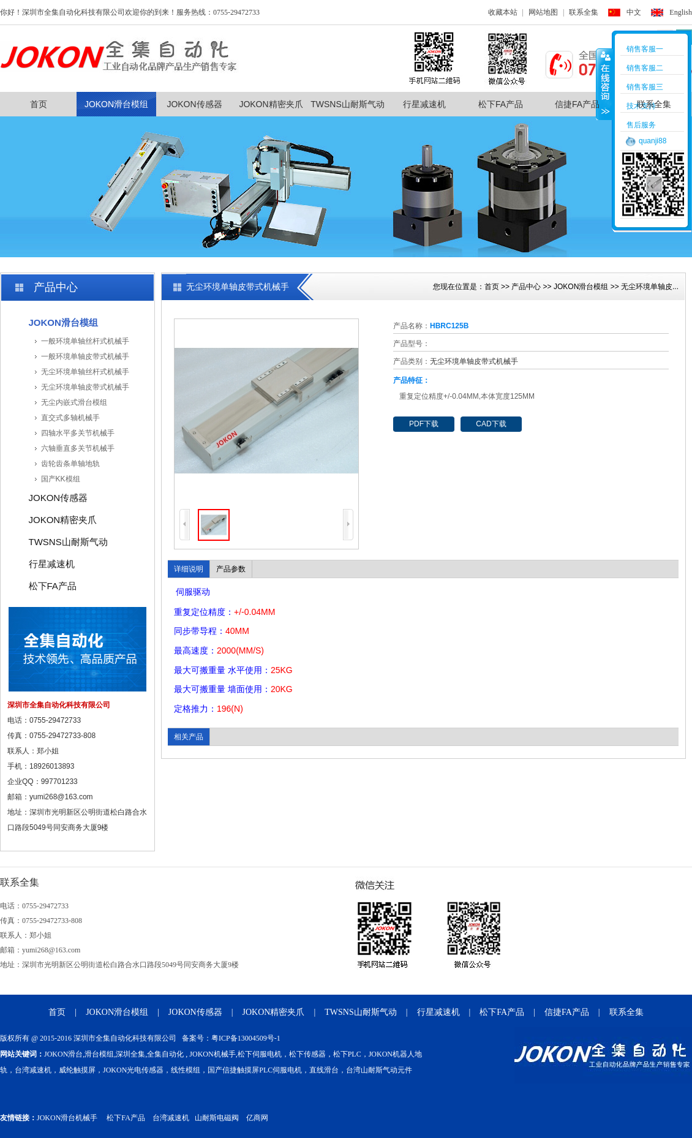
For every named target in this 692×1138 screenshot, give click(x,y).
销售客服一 (644, 49)
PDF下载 (423, 424)
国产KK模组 (60, 479)
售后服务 (641, 125)
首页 (38, 104)
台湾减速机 (170, 1118)
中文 (633, 12)
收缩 (604, 84)
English (680, 12)
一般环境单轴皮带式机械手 (85, 356)
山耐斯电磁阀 (217, 1118)
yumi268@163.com (61, 797)
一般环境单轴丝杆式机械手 (85, 341)
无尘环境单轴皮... (650, 286)
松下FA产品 (500, 104)
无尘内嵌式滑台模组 (74, 402)
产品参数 (231, 569)
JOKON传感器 (194, 104)
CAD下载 (491, 424)
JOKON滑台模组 (116, 104)
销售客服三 (644, 87)
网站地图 (543, 12)
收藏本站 (502, 12)
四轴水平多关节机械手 (78, 433)
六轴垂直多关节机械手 (78, 448)
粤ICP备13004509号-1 (245, 1038)
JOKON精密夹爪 (271, 104)
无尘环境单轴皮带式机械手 (85, 387)
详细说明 (188, 569)
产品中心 (526, 286)
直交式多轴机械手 (70, 417)
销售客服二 (644, 68)
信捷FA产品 (577, 104)
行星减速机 (424, 104)
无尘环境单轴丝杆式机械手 (85, 371)
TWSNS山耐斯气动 (347, 104)
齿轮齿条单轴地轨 (70, 463)
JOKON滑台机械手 (67, 1118)
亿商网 (257, 1118)
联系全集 (583, 12)
